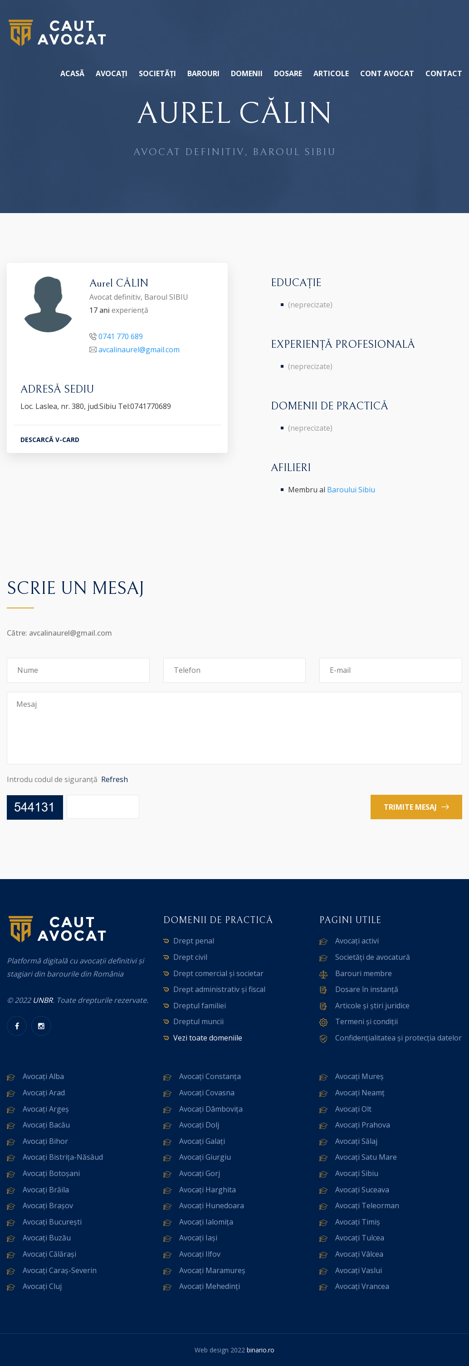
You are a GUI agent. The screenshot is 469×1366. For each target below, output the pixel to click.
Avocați (111, 73)
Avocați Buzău (47, 1238)
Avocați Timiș (357, 1222)
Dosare (288, 73)
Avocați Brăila (46, 1190)
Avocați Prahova (362, 1125)
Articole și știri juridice (372, 1006)
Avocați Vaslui (358, 1270)
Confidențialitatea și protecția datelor (398, 1038)
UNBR (43, 1000)
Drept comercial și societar (218, 973)
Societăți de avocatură (372, 957)
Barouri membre (363, 973)
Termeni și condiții (366, 1021)
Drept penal (193, 941)
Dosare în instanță (366, 989)
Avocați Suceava (362, 1190)
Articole (331, 73)
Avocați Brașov (48, 1205)
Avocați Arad (44, 1093)
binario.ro (260, 1350)
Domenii (247, 73)
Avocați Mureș (359, 1076)
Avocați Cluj (42, 1286)
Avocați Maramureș (212, 1270)
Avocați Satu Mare (366, 1157)
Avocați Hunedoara (211, 1205)
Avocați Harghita (207, 1190)
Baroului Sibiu (351, 490)
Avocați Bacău (46, 1125)
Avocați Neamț (360, 1093)
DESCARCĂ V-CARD (49, 439)
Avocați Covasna (206, 1093)
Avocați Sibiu (356, 1173)
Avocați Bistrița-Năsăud (63, 1157)
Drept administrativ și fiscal (219, 989)
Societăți (157, 73)
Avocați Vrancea (362, 1286)
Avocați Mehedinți (209, 1286)
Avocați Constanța (210, 1076)
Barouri (203, 73)
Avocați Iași (198, 1238)
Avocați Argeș (46, 1109)
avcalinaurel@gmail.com (139, 350)
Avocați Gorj (199, 1173)
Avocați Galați (202, 1141)
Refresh (114, 779)
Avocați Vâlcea (359, 1254)
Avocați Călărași (49, 1254)
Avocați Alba (43, 1076)
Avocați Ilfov (199, 1254)
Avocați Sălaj (356, 1141)
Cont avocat (387, 73)
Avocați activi (357, 941)
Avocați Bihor (45, 1141)
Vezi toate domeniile (207, 1038)
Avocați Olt (353, 1109)
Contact (443, 73)
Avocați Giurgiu (205, 1157)
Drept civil (190, 957)
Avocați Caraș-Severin (60, 1270)
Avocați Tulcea (359, 1238)
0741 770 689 (120, 336)
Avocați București (52, 1222)
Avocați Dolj (199, 1125)
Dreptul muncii (198, 1021)
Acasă (72, 73)
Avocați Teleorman (367, 1205)
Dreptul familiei (199, 1006)
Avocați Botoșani (51, 1173)
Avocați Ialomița (206, 1222)
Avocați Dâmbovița (211, 1109)
